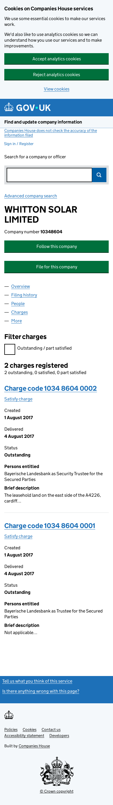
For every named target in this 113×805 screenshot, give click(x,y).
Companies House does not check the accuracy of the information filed (50, 133)
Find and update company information (43, 122)
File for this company (56, 266)
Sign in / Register (19, 143)
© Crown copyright (56, 791)
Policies (10, 729)
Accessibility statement (24, 735)
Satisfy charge (18, 399)
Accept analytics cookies (56, 58)
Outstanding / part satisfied (38, 349)
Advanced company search (30, 196)
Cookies (29, 729)
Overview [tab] (20, 286)
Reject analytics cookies (56, 74)
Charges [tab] (19, 312)
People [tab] (18, 303)
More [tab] (16, 320)
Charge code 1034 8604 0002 (50, 388)
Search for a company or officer (35, 156)
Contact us (51, 729)
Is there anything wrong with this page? (40, 691)
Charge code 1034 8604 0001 (49, 525)
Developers (59, 735)
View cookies (56, 89)
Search (99, 175)
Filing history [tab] (24, 295)
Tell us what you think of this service (37, 681)
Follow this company (56, 246)
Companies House (34, 745)
